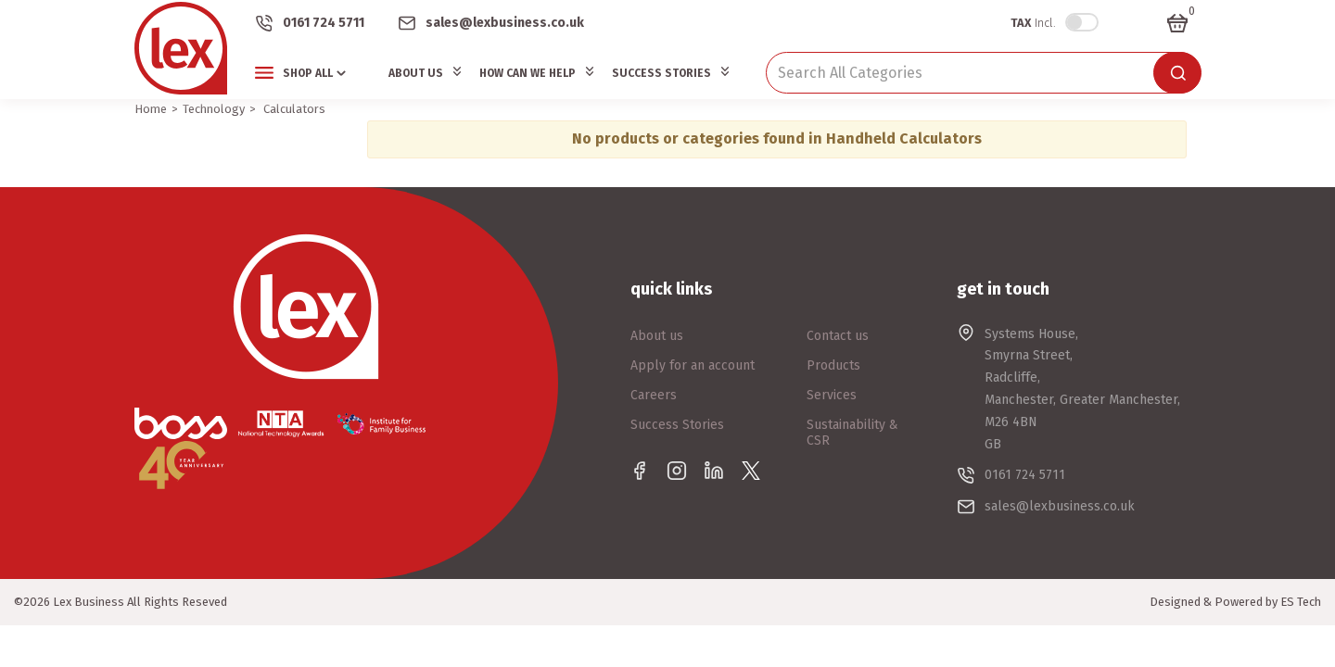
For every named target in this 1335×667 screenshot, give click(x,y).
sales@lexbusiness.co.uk (505, 23)
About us (656, 336)
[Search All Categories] (983, 73)
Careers (653, 395)
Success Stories (661, 73)
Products (833, 365)
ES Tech (1300, 602)
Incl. (1033, 23)
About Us (415, 73)
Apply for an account (692, 365)
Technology (214, 109)
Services (832, 395)
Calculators (294, 109)
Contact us (838, 336)
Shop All (308, 73)
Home (150, 109)
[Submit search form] (1177, 73)
